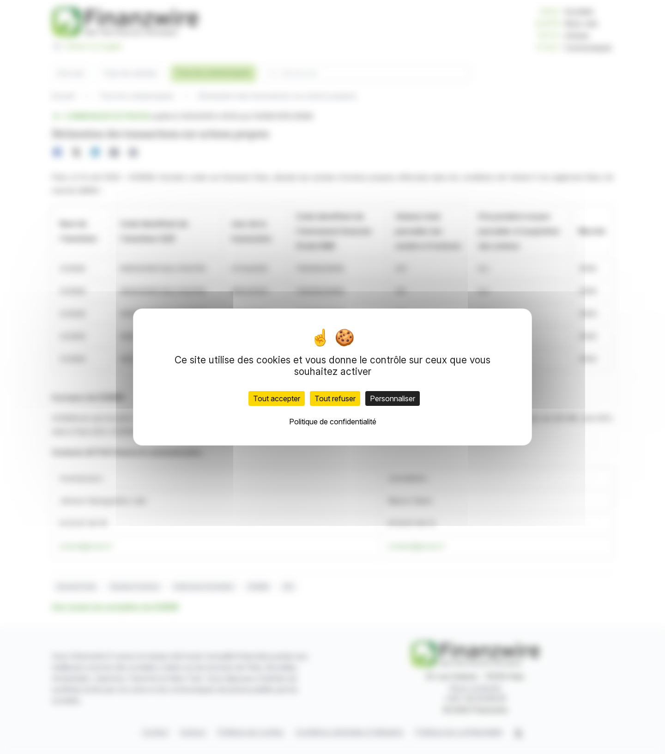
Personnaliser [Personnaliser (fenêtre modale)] (392, 398)
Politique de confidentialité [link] (332, 421)
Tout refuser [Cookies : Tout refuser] (335, 398)
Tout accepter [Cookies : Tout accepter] (276, 398)
